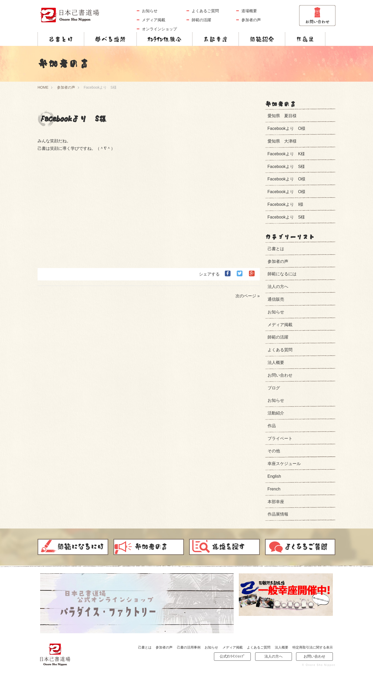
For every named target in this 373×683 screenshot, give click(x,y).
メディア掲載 (153, 20)
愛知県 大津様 (282, 141)
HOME (43, 87)
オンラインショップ (159, 29)
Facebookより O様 (287, 128)
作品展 (305, 39)
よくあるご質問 (205, 11)
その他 (274, 451)
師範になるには (282, 274)
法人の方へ (278, 286)
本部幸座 (215, 39)
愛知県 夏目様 (282, 116)
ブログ (274, 388)
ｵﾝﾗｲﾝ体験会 (164, 39)
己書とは (60, 39)
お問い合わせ (280, 375)
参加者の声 (251, 20)
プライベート (280, 438)
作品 (272, 426)
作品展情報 (278, 514)
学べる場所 (110, 39)
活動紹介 (276, 413)
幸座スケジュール (284, 463)
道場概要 (249, 11)
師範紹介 (261, 39)
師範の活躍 (201, 20)
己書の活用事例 (188, 647)
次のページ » (247, 296)
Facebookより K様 (286, 154)
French (274, 489)
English (274, 476)
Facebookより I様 (286, 204)
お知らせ (149, 11)
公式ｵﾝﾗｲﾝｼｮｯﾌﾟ (232, 656)
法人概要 (276, 362)
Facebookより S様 (286, 166)
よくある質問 (280, 350)
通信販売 (276, 299)
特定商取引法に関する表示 (312, 647)
